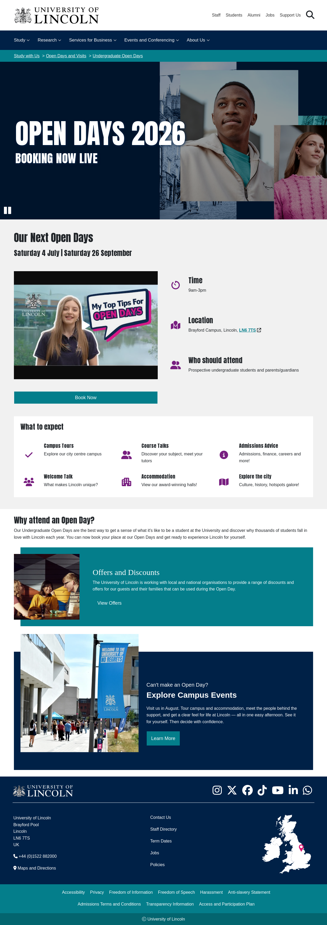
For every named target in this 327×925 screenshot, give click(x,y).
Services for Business (90, 40)
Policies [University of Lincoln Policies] (157, 864)
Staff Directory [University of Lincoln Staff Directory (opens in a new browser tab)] (163, 829)
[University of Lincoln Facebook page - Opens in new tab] (247, 790)
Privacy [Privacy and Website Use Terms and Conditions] (97, 892)
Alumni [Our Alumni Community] (253, 15)
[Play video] (86, 325)
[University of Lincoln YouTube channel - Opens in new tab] (278, 790)
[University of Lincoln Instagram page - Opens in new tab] (217, 790)
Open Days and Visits (66, 56)
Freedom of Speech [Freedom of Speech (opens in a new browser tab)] (176, 892)
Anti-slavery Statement (249, 892)
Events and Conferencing (149, 40)
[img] (163, 140)
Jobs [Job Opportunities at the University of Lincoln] (270, 15)
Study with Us (27, 56)
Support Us (290, 15)
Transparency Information (170, 904)
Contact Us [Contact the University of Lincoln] (160, 817)
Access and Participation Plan (227, 904)
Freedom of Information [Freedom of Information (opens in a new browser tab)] (131, 892)
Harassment (211, 892)
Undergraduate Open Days (118, 56)
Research (47, 40)
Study (19, 40)
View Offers (109, 603)
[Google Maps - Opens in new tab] (247, 330)
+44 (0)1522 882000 (38, 856)
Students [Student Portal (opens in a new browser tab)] (234, 15)
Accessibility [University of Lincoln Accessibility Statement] (73, 892)
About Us (196, 40)
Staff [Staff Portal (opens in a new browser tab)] (216, 15)
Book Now (86, 397)
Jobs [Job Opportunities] (154, 853)
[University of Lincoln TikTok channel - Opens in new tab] (262, 790)
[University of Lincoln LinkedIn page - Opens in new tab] (293, 790)
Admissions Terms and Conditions (109, 904)
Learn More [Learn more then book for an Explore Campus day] (163, 738)
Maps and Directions (37, 868)
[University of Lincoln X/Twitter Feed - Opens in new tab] (231, 790)
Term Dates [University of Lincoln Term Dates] (161, 841)
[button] (310, 15)
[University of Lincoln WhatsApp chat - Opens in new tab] (307, 790)
